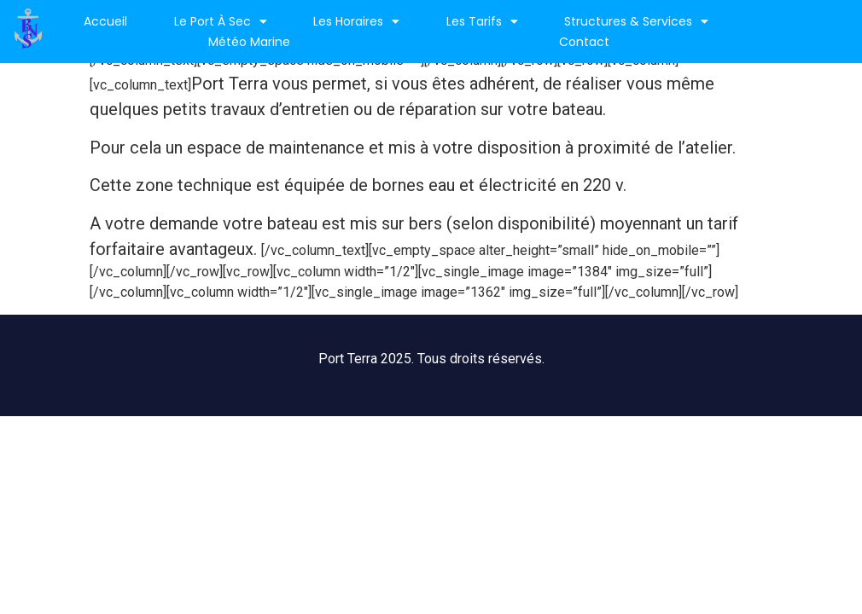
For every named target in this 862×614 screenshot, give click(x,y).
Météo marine (249, 41)
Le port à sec (220, 21)
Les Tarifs (482, 21)
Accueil (105, 21)
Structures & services (636, 21)
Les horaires (356, 21)
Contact (584, 41)
